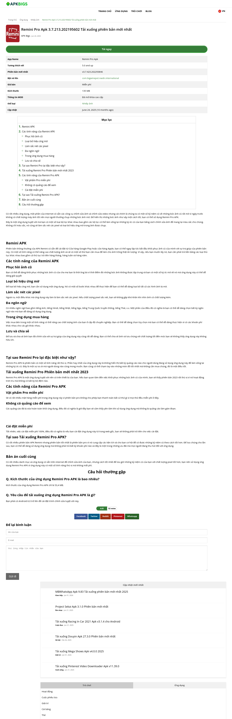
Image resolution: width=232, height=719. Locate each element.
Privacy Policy (187, 715)
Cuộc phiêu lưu (168, 148)
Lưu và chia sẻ (58, 157)
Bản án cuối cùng (56, 196)
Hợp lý (163, 183)
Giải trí (176, 107)
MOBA (163, 189)
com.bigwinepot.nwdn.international (93, 74)
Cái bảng (164, 160)
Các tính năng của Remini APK (63, 127)
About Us (152, 715)
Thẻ (162, 166)
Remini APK (53, 123)
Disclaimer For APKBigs (168, 715)
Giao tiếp (177, 41)
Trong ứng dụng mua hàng (65, 152)
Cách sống (178, 125)
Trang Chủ (136, 3)
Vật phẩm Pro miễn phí (63, 176)
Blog (180, 3)
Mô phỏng (165, 219)
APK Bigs (51, 34)
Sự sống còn (166, 236)
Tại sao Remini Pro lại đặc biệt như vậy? (69, 162)
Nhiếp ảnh (56, 15)
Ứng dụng (153, 3)
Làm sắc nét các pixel (62, 142)
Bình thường (166, 171)
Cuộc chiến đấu (168, 177)
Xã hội (176, 92)
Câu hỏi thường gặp (58, 200)
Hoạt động (165, 142)
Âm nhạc (177, 56)
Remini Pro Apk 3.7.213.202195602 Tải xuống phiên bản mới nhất (90, 15)
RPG (162, 213)
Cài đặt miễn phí (59, 186)
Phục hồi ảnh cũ (59, 132)
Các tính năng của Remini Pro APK (66, 171)
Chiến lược (165, 230)
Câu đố (163, 201)
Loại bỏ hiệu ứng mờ (61, 137)
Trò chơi (168, 3)
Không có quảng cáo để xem (66, 181)
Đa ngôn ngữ (57, 147)
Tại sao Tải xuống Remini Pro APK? (66, 191)
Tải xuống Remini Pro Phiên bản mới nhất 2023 (73, 166)
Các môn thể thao (169, 225)
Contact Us (200, 715)
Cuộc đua (177, 74)
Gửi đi (33, 617)
